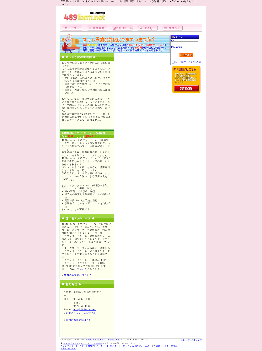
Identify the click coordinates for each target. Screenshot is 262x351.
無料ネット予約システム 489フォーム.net (131, 346)
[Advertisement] (157, 17)
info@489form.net (84, 309)
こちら (81, 269)
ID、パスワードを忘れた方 (186, 62)
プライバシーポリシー (191, 340)
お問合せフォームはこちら (81, 313)
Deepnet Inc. (113, 340)
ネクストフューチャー (91, 343)
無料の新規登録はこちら (78, 275)
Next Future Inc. (95, 340)
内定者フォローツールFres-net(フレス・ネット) (84, 346)
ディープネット (70, 343)
